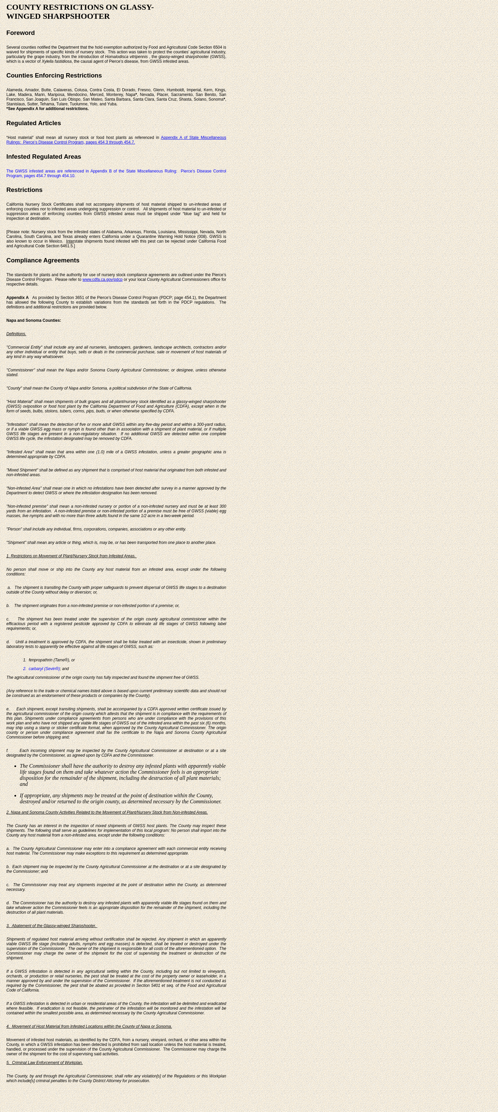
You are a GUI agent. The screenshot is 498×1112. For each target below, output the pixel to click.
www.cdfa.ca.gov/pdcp (102, 279)
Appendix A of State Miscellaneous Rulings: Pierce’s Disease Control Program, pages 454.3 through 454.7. (116, 140)
